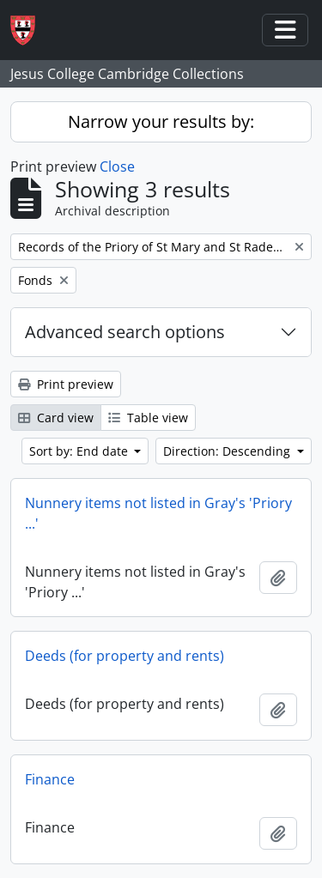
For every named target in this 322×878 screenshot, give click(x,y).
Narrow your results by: (161, 121)
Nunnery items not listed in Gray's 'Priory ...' (158, 513)
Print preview (65, 384)
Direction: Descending (228, 451)
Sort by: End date (80, 451)
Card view (56, 417)
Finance (50, 779)
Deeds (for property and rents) (124, 655)
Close (117, 166)
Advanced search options (125, 331)
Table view (148, 417)
